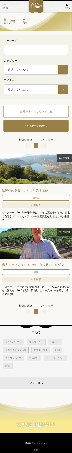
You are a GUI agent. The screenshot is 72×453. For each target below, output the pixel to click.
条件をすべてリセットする (36, 111)
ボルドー (55, 342)
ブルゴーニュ (36, 342)
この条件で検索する (36, 126)
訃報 (57, 350)
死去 (7, 366)
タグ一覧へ (36, 383)
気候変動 (33, 358)
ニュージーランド (55, 358)
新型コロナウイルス (15, 350)
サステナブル (41, 350)
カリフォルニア (13, 358)
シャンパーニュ (13, 342)
